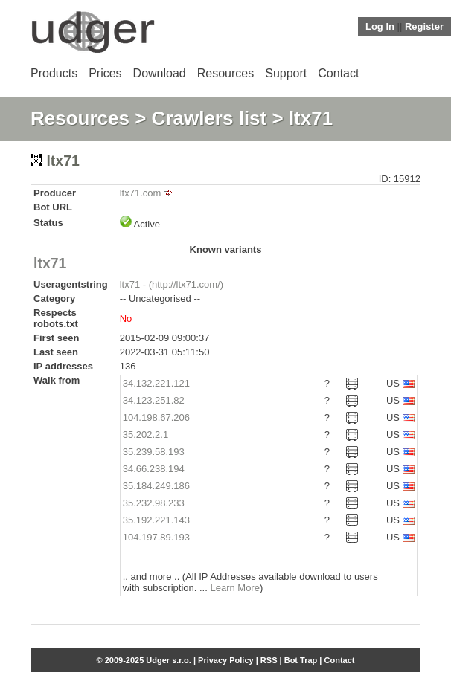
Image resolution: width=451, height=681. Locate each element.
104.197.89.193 (156, 537)
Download (159, 73)
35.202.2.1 (145, 434)
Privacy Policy (226, 660)
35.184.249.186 (156, 485)
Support (286, 73)
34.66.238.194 (154, 468)
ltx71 (49, 263)
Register (424, 26)
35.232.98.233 (154, 503)
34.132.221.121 (156, 383)
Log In (379, 26)
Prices (105, 73)
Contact (338, 73)
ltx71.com (140, 193)
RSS (269, 660)
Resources (225, 73)
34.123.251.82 (154, 400)
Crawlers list (209, 118)
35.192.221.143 (156, 520)
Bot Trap (301, 660)
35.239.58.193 (154, 451)
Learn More (234, 587)
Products (54, 73)
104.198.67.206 (156, 417)
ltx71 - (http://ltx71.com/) (171, 284)
